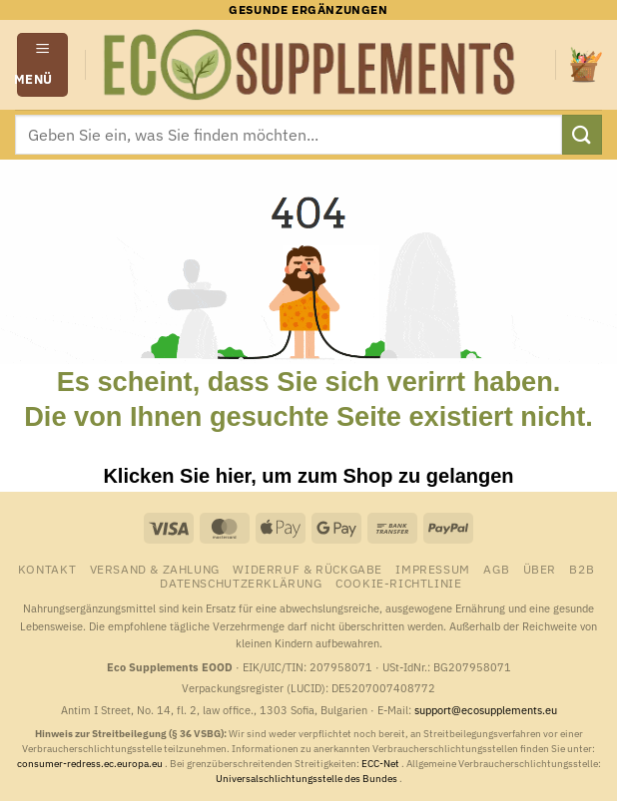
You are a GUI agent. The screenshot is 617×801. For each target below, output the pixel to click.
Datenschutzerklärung (240, 583)
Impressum (432, 569)
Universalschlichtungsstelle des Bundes (307, 778)
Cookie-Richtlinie (398, 583)
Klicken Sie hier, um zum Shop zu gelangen (308, 476)
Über (539, 569)
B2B (581, 569)
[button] (43, 64)
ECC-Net (381, 763)
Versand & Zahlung (155, 569)
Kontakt (47, 569)
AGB (496, 569)
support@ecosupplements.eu (485, 710)
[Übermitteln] (582, 134)
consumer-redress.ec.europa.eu (91, 763)
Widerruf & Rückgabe (307, 569)
